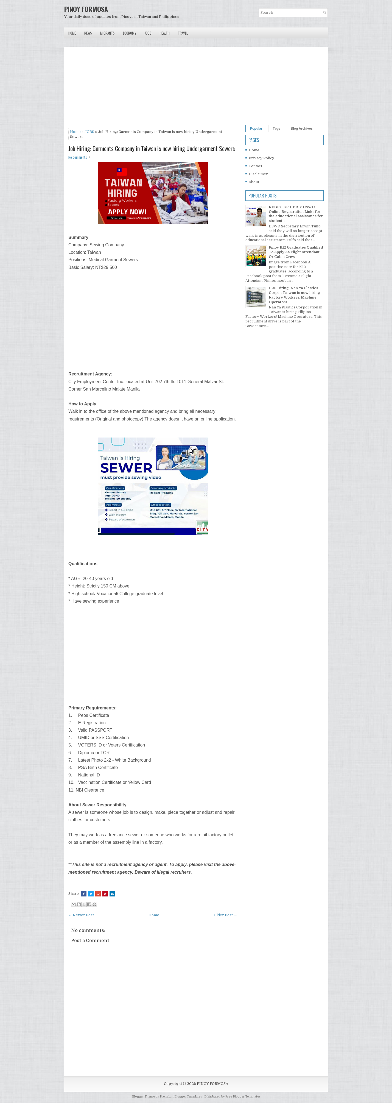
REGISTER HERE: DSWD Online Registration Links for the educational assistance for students (296, 214)
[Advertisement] (152, 89)
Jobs (148, 33)
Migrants (107, 33)
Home (72, 33)
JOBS (89, 132)
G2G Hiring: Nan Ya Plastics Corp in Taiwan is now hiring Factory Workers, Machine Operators (294, 295)
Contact (255, 166)
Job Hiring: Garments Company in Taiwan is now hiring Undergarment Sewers (151, 148)
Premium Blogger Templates (181, 1096)
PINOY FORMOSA (86, 9)
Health (165, 33)
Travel (183, 33)
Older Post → (225, 915)
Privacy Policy (261, 158)
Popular (256, 128)
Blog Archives (302, 128)
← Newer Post (81, 915)
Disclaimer (258, 174)
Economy (129, 33)
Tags (276, 128)
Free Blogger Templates (242, 1096)
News (88, 33)
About (254, 182)
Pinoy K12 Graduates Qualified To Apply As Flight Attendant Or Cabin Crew (296, 252)
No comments (77, 157)
